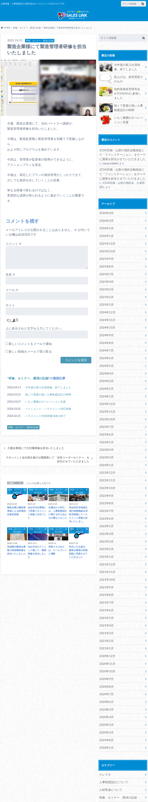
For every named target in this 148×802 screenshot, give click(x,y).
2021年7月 (105, 577)
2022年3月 (105, 520)
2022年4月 (105, 513)
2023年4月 (105, 435)
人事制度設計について (112, 746)
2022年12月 (106, 456)
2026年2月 (105, 228)
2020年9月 (105, 648)
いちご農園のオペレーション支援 (45, 407)
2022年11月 (106, 463)
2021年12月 (106, 542)
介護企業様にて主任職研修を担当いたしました (36, 453)
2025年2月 (105, 292)
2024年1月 (105, 385)
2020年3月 (105, 691)
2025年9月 (105, 257)
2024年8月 (105, 335)
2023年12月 (106, 392)
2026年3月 (105, 221)
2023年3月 (105, 442)
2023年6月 (105, 420)
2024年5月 (105, 356)
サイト (10, 311)
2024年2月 (105, 378)
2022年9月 (105, 477)
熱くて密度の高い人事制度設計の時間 (48, 400)
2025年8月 (105, 264)
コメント (14, 249)
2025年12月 (106, 242)
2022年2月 (105, 527)
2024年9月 (105, 328)
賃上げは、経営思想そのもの (121, 84)
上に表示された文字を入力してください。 (35, 334)
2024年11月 (106, 314)
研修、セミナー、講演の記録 (28, 384)
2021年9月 (105, 563)
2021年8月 (105, 570)
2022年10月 (106, 470)
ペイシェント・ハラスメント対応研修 (48, 414)
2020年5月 (105, 677)
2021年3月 (105, 606)
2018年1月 (105, 712)
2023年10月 (106, 406)
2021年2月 (105, 613)
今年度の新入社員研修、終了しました (48, 393)
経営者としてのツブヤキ (114, 767)
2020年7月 (105, 662)
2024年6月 (105, 349)
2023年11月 (106, 399)
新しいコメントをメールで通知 (30, 349)
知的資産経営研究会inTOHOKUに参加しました (120, 98)
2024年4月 (105, 363)
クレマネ (104, 739)
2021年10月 (106, 556)
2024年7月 (105, 342)
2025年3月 (105, 285)
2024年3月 (105, 371)
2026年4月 (105, 214)
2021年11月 (106, 549)
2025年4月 (105, 278)
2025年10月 (106, 250)
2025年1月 (105, 299)
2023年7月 (105, 413)
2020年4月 (105, 684)
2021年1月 (105, 620)
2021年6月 (105, 584)
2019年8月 (105, 705)
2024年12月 (106, 307)
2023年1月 (105, 449)
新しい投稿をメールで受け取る (30, 357)
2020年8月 (105, 655)
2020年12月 (106, 627)
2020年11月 (106, 634)
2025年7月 (105, 271)
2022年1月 (105, 534)
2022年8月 (105, 485)
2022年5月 (105, 506)
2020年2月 (105, 698)
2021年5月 (105, 591)
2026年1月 (105, 235)
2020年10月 (106, 641)
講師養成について (110, 774)
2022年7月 (105, 492)
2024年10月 (106, 321)
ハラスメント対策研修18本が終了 (45, 421)
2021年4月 (105, 598)
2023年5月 (105, 428)
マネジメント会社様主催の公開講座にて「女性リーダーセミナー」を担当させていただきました (47, 465)
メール (12, 295)
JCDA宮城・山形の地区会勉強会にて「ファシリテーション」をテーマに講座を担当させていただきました (122, 157)
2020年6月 (105, 670)
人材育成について (110, 753)
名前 (10, 280)
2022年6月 (105, 499)
